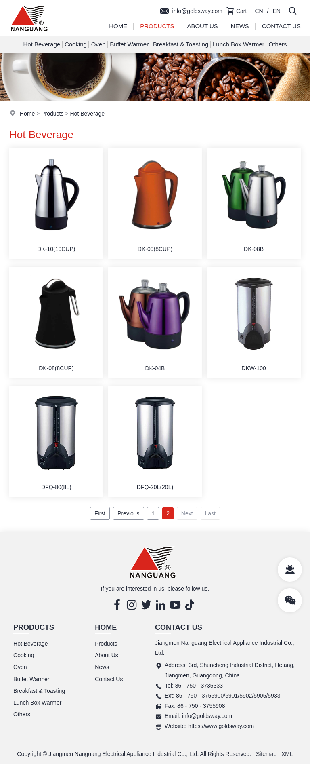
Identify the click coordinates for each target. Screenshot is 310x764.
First (99, 513)
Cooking (76, 44)
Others (278, 44)
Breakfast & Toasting (180, 44)
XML (287, 754)
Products (157, 26)
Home (118, 26)
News (240, 26)
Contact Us (281, 26)
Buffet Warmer (129, 44)
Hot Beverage (41, 44)
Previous (128, 513)
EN (277, 11)
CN (259, 11)
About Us (202, 26)
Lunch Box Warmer (238, 44)
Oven (98, 44)
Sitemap (266, 754)
